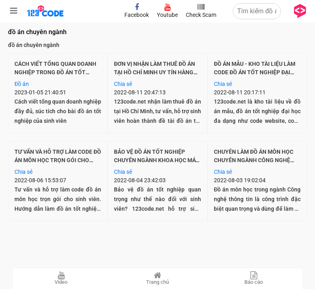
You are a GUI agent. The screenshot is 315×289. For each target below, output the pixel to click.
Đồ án (21, 84)
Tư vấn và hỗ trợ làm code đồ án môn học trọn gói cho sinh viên (57, 160)
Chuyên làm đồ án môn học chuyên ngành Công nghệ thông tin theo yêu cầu (253, 160)
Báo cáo (254, 278)
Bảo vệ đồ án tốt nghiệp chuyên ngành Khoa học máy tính (156, 160)
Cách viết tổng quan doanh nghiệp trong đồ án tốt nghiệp (55, 72)
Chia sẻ (123, 84)
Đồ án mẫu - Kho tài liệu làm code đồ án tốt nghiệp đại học (254, 72)
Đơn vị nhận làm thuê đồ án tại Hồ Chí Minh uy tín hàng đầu (154, 72)
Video (61, 278)
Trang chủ (158, 278)
